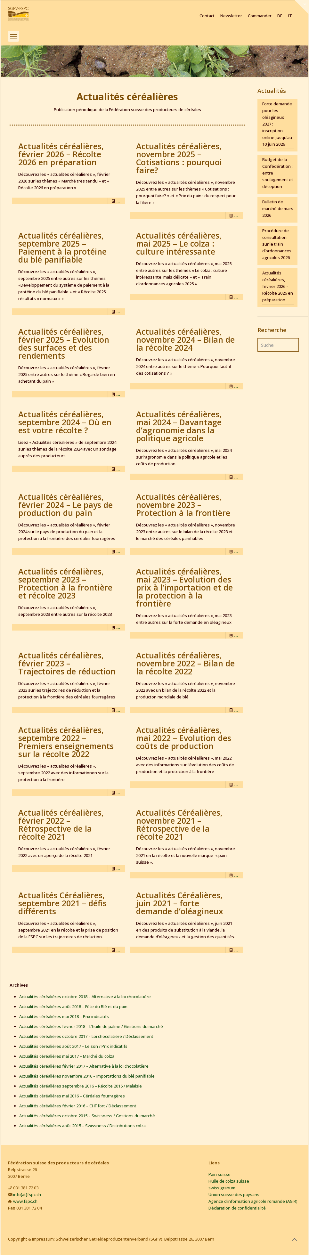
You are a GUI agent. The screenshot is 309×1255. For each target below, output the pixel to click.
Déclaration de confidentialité (237, 1208)
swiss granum (221, 1188)
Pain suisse (219, 1174)
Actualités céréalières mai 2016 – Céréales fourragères (72, 1096)
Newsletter (231, 16)
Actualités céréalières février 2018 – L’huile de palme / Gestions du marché (91, 1026)
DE (279, 16)
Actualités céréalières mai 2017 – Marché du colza (66, 1056)
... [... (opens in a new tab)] (118, 201)
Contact (207, 16)
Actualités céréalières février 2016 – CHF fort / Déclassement (77, 1106)
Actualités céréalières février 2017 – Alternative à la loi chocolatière (84, 1066)
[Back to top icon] (294, 1239)
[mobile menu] (13, 36)
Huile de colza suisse (228, 1181)
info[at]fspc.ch (27, 1194)
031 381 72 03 (25, 1188)
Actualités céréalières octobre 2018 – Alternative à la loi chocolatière (85, 996)
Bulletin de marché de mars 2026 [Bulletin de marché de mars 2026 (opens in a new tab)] (277, 208)
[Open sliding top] (302, 7)
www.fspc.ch (25, 1201)
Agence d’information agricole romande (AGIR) (252, 1201)
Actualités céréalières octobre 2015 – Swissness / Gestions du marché (87, 1116)
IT (290, 16)
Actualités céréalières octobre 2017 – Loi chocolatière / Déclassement (86, 1036)
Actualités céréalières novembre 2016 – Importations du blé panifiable (87, 1076)
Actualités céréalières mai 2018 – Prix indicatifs (64, 1016)
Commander (260, 16)
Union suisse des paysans (233, 1194)
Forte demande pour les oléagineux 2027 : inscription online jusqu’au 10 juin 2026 (277, 124)
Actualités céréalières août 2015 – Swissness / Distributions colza (82, 1126)
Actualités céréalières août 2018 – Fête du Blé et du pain (73, 1006)
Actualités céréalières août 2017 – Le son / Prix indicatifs (73, 1046)
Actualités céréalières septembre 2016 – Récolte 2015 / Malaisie (80, 1086)
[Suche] (277, 345)
